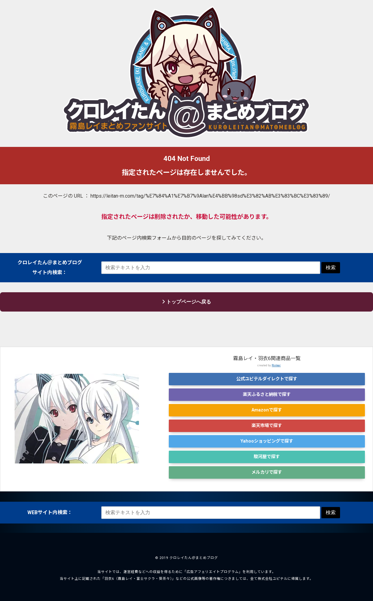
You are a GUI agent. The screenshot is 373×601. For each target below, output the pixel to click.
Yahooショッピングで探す (267, 441)
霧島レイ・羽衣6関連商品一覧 (267, 358)
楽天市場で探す (266, 425)
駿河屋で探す (267, 456)
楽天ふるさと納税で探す (267, 394)
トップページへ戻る (186, 301)
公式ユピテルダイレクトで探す (266, 379)
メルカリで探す (266, 472)
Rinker (276, 365)
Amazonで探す (266, 410)
